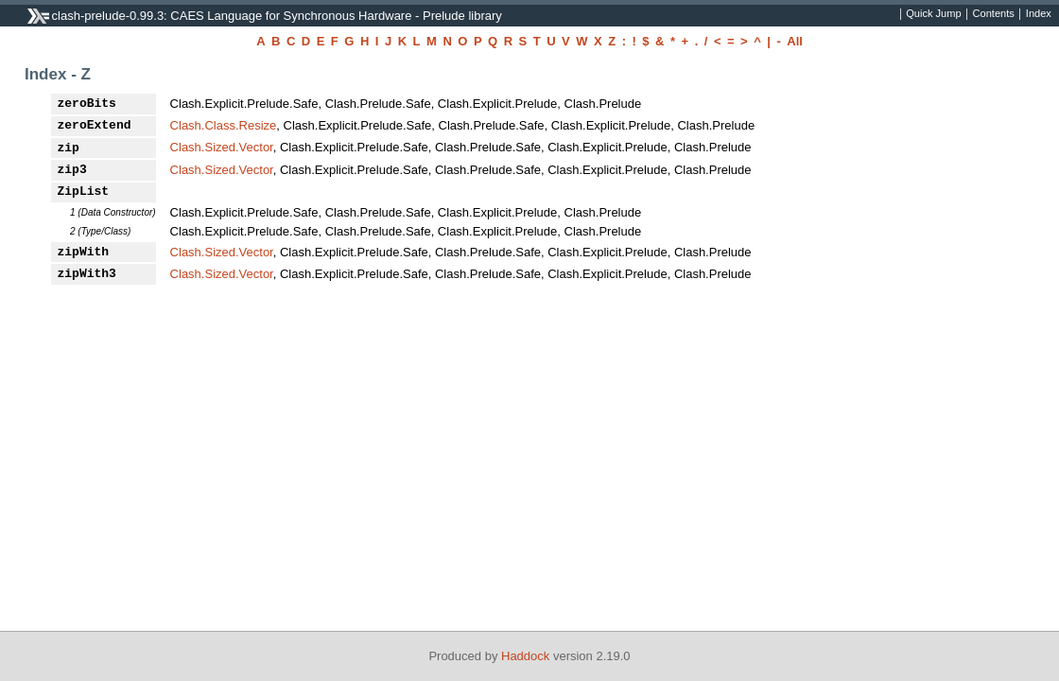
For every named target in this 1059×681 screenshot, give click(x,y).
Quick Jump (933, 14)
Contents (994, 14)
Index (1038, 14)
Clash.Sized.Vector (221, 147)
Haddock (525, 656)
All (795, 41)
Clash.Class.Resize (223, 125)
